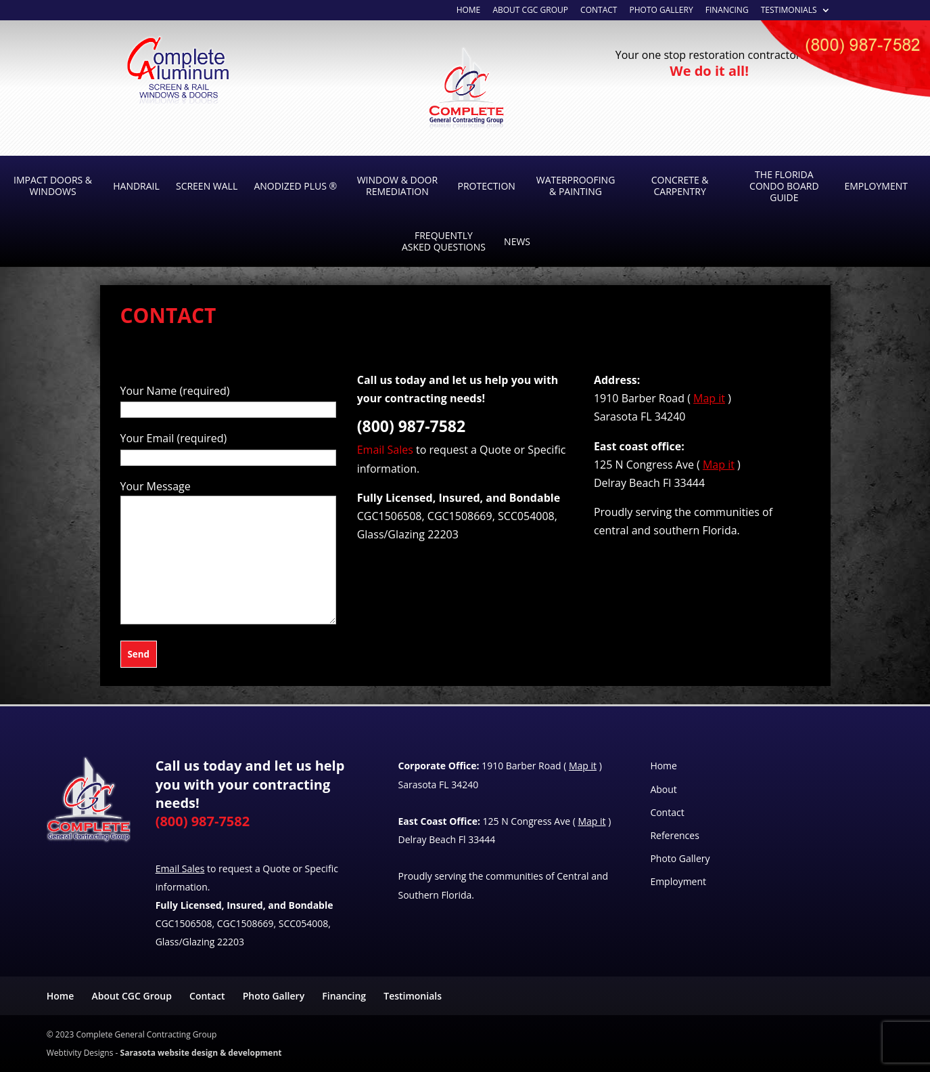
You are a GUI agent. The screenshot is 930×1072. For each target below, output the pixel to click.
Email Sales (385, 449)
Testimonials (789, 11)
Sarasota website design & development (201, 1052)
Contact (598, 11)
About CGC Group (530, 11)
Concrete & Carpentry (680, 185)
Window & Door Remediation (397, 185)
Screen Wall (206, 185)
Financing (727, 11)
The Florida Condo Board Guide (784, 186)
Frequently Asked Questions (444, 241)
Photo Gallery (661, 11)
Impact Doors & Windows (53, 185)
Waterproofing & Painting (575, 185)
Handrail (136, 185)
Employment (875, 185)
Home (663, 765)
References (674, 835)
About (663, 789)
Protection (486, 185)
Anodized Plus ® (295, 185)
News (517, 241)
